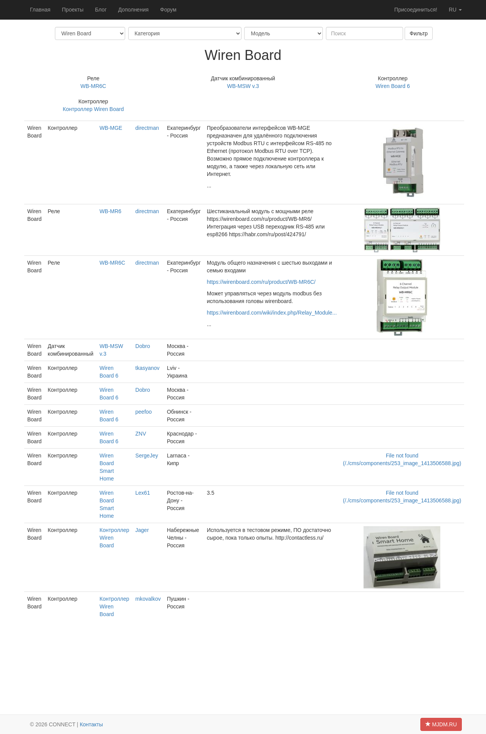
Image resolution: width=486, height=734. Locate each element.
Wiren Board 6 (392, 86)
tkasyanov (148, 368)
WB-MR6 (110, 211)
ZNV (141, 434)
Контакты (91, 724)
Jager (142, 530)
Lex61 (143, 493)
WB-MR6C (93, 86)
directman (147, 128)
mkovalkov (148, 599)
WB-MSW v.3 (243, 86)
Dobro (143, 346)
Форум (168, 10)
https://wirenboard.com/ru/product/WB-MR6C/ (261, 282)
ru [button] (455, 10)
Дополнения (133, 10)
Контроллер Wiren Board (93, 109)
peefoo (144, 412)
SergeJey (147, 455)
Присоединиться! (415, 10)
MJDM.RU (441, 724)
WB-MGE (110, 128)
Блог (100, 10)
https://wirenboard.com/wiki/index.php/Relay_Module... (272, 313)
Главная (40, 10)
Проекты (72, 10)
